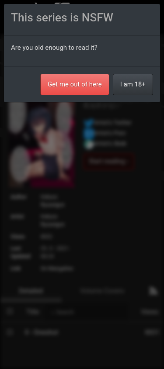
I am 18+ (133, 84)
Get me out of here (75, 84)
